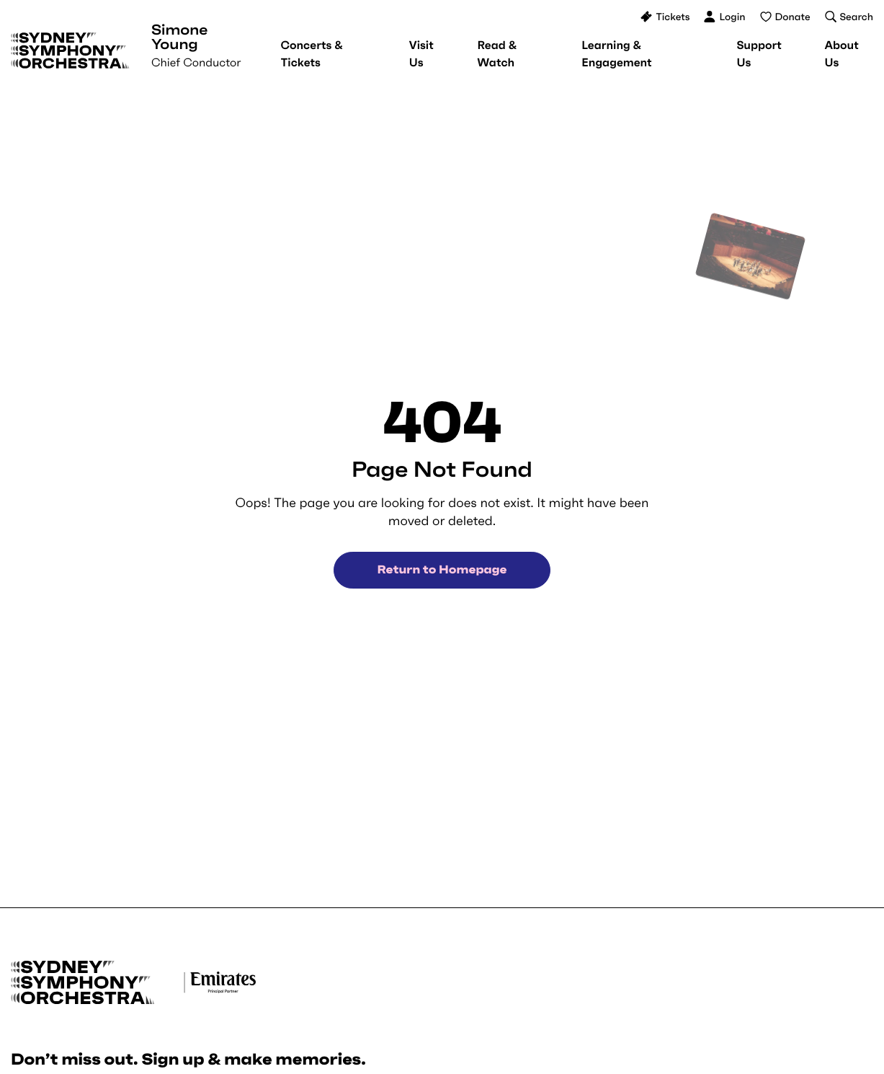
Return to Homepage (442, 570)
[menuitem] (311, 54)
